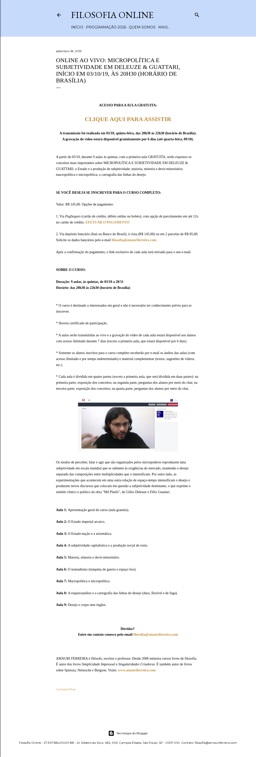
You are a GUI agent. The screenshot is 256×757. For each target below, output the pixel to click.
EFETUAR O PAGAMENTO (108, 222)
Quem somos (142, 27)
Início (77, 27)
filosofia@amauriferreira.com (134, 240)
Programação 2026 (106, 27)
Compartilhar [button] (66, 689)
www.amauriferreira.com (137, 670)
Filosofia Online (112, 15)
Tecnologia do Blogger (128, 733)
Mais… (164, 27)
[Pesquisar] (197, 14)
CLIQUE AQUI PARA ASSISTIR (128, 119)
